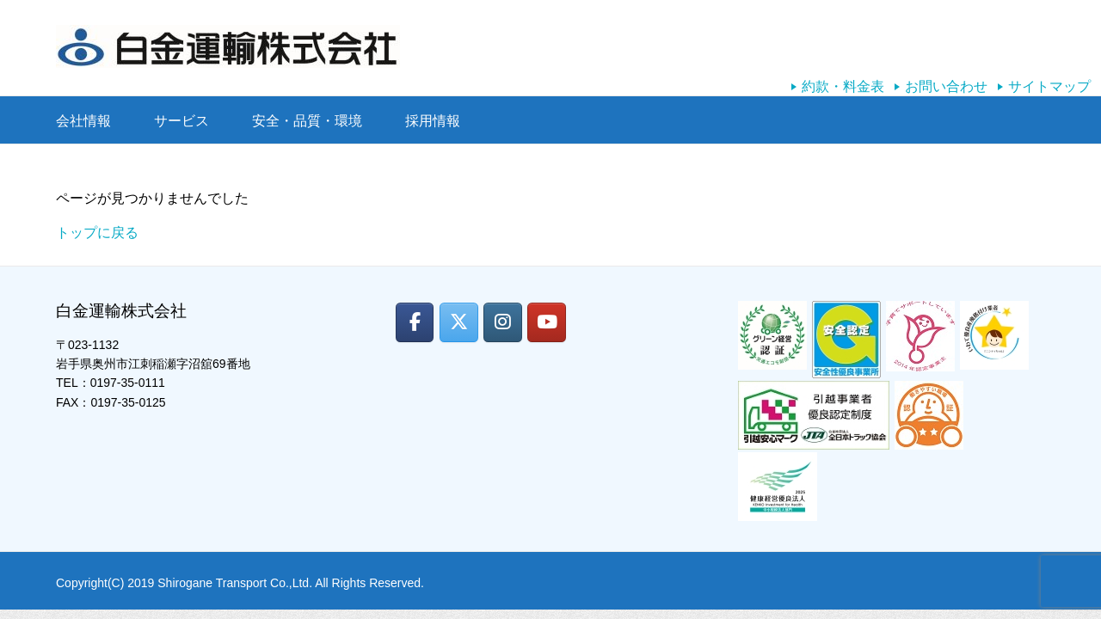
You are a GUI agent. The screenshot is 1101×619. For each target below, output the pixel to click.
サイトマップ (1049, 86)
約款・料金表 (843, 86)
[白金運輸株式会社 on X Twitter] (459, 322)
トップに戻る (97, 232)
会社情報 (83, 120)
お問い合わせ (946, 86)
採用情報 (432, 120)
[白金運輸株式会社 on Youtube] (546, 322)
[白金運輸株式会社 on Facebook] (415, 322)
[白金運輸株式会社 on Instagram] (502, 322)
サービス (181, 120)
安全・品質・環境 (307, 120)
